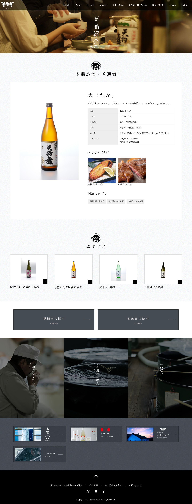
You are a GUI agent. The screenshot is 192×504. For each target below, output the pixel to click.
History (90, 5)
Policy (78, 5)
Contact (172, 5)
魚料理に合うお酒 (116, 201)
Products (103, 5)
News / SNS (157, 5)
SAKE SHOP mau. (138, 5)
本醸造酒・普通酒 (96, 201)
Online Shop (114, 5)
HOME (66, 5)
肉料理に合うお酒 (135, 201)
